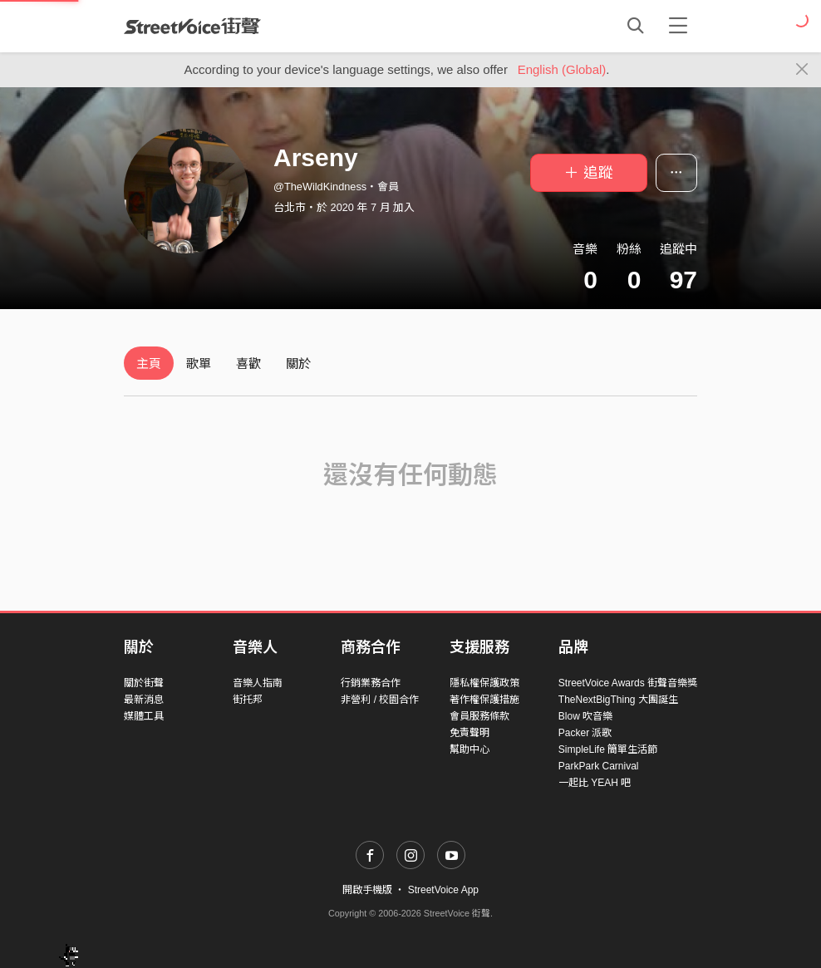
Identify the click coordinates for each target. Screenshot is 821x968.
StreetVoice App (443, 890)
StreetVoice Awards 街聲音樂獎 (627, 683)
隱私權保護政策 (484, 683)
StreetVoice (192, 25)
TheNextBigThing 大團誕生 (618, 699)
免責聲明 (469, 733)
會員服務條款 (479, 716)
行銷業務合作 (371, 683)
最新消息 (144, 699)
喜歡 (248, 363)
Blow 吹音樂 (585, 716)
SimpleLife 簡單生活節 (607, 749)
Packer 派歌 (585, 733)
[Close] (802, 70)
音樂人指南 (258, 683)
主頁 (148, 363)
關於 (298, 363)
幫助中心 (469, 749)
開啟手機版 (367, 890)
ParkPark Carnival (598, 766)
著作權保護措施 (484, 699)
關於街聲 (144, 683)
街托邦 (248, 699)
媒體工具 (144, 716)
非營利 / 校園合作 (380, 699)
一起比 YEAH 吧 (594, 783)
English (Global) (562, 69)
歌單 (198, 363)
